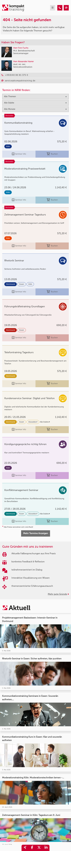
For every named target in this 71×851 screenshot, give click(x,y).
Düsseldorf (32, 422)
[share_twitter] (39, 848)
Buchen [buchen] (52, 154)
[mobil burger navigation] (52, 7)
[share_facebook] (32, 848)
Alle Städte (45, 422)
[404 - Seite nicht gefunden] (59, 7)
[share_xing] (25, 848)
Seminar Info (19, 154)
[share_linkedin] (45, 848)
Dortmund (10, 284)
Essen (21, 284)
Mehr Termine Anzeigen (35, 533)
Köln (8, 146)
